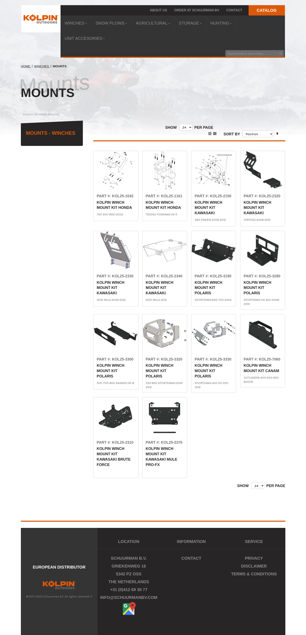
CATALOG (267, 10)
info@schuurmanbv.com (128, 597)
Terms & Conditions (254, 574)
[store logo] (41, 18)
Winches (42, 66)
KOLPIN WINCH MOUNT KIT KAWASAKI (208, 207)
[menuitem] (76, 23)
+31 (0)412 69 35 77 (129, 589)
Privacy (254, 558)
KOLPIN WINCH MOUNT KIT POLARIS (208, 287)
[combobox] (254, 53)
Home (26, 66)
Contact (234, 10)
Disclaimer (254, 566)
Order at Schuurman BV (196, 10)
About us (158, 10)
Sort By (232, 134)
